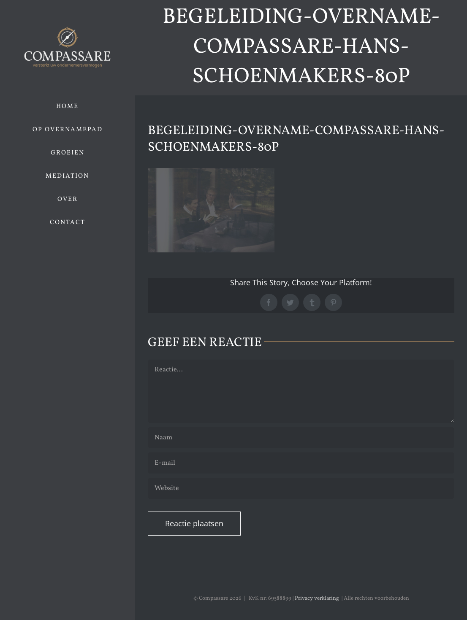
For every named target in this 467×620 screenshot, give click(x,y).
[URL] (301, 488)
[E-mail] (301, 463)
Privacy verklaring (317, 598)
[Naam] (301, 437)
